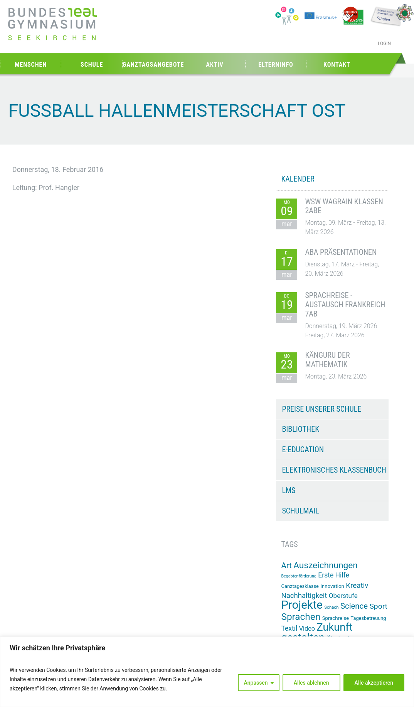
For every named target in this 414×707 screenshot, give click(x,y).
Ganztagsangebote (153, 64)
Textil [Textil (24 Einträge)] (289, 628)
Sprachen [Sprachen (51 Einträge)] (300, 616)
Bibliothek (300, 429)
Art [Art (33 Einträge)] (286, 565)
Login (384, 43)
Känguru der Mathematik (327, 359)
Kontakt (336, 64)
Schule (92, 64)
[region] (207, 671)
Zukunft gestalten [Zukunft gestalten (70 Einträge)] (316, 632)
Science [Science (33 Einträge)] (354, 606)
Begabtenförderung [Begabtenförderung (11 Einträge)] (298, 576)
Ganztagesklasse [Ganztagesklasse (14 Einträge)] (299, 586)
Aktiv (215, 64)
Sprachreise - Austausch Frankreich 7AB (345, 304)
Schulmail (300, 510)
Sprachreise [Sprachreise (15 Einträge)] (335, 618)
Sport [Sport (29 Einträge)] (378, 606)
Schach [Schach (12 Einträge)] (331, 607)
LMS (288, 490)
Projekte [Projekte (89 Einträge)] (301, 604)
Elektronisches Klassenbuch (334, 470)
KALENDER (297, 178)
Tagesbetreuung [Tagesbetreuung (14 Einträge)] (368, 618)
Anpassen (256, 683)
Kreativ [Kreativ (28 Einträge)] (357, 585)
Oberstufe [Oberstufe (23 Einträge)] (343, 595)
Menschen (31, 64)
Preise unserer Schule (321, 409)
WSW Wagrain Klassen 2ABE (344, 206)
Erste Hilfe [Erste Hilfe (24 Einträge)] (333, 575)
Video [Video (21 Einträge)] (307, 628)
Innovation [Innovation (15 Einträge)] (332, 586)
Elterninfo (275, 64)
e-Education (303, 449)
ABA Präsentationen (341, 252)
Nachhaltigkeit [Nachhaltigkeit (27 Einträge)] (304, 595)
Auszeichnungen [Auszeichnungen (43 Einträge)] (325, 565)
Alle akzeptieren (374, 683)
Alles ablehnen (311, 683)
